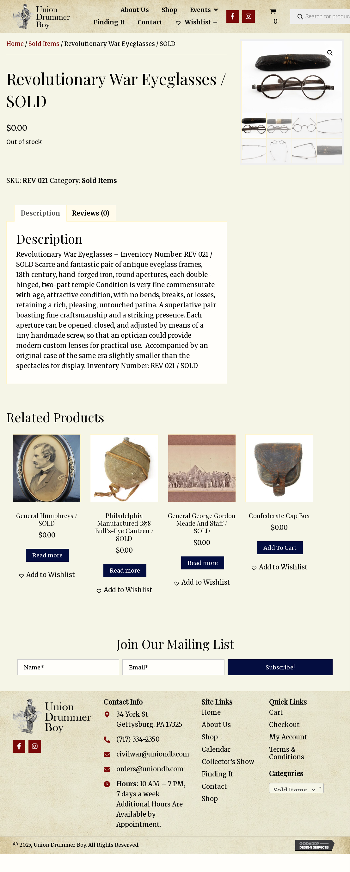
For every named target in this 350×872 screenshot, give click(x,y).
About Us (216, 725)
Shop (210, 737)
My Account (288, 737)
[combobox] (296, 788)
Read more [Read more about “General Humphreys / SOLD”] (47, 555)
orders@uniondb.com (150, 769)
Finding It (217, 774)
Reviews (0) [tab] (90, 213)
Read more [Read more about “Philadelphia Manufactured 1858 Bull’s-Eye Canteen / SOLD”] (125, 570)
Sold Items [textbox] (294, 789)
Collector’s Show (228, 762)
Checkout (284, 725)
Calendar (216, 749)
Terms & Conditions (286, 753)
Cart (276, 712)
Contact (214, 786)
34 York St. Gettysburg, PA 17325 (149, 719)
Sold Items (43, 43)
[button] (232, 16)
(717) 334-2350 (138, 739)
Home (15, 43)
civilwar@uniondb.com (152, 754)
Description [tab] (40, 213)
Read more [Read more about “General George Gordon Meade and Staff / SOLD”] (202, 563)
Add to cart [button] (280, 547)
